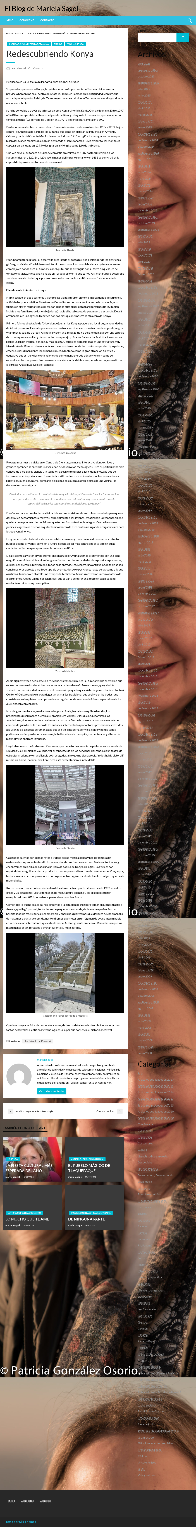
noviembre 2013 (148, 708)
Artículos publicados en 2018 (87, 1159)
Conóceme (27, 20)
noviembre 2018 (148, 523)
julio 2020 (144, 402)
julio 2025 (144, 89)
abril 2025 (144, 108)
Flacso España (146, 1251)
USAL (141, 1469)
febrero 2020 (146, 433)
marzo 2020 (145, 427)
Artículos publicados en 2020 (24, 1213)
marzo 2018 (145, 574)
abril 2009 (144, 957)
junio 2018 (144, 555)
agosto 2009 (145, 931)
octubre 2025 (146, 76)
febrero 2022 (146, 350)
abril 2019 (144, 491)
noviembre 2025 (148, 70)
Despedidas (145, 1162)
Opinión (143, 1328)
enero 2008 (145, 1053)
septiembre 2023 (148, 229)
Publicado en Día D (149, 1366)
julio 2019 (144, 472)
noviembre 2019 (148, 446)
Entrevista (144, 1220)
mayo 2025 (145, 101)
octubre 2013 (146, 714)
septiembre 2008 (148, 1002)
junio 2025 (144, 95)
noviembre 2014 (148, 695)
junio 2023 (144, 248)
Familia (142, 1232)
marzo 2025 (145, 114)
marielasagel (19, 68)
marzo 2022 (145, 344)
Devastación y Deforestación (155, 1175)
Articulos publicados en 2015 (156, 1085)
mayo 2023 (145, 255)
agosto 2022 (145, 312)
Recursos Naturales (150, 1398)
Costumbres (145, 1143)
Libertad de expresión (151, 1290)
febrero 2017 (146, 657)
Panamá (143, 1334)
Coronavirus (145, 1130)
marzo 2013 (145, 727)
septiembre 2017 (148, 612)
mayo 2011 (145, 816)
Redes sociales (147, 1405)
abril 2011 (144, 823)
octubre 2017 (146, 606)
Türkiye (58, 44)
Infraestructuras (148, 1270)
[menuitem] (9, 20)
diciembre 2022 (147, 287)
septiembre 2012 (148, 746)
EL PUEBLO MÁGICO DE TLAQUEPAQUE (89, 1168)
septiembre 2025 (148, 82)
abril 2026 (144, 63)
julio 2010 (144, 867)
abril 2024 (144, 185)
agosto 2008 (145, 1008)
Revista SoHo (146, 1424)
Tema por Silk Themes (20, 1522)
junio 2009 (144, 944)
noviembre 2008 (148, 989)
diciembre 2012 (147, 734)
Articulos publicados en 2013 (156, 1079)
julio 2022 (144, 319)
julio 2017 (144, 625)
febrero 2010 (146, 893)
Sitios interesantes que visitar (155, 1443)
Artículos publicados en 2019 (156, 1111)
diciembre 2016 (147, 670)
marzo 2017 (145, 650)
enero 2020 (145, 440)
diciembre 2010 (147, 842)
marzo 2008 (145, 1040)
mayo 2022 (145, 331)
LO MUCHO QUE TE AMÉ (27, 1219)
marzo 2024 (145, 191)
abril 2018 (144, 567)
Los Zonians (145, 1315)
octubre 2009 (146, 919)
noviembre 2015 (148, 682)
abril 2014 (144, 702)
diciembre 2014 (147, 689)
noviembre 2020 (148, 376)
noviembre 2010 (148, 848)
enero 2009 (145, 976)
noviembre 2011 (148, 784)
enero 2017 (145, 663)
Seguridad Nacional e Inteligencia (158, 1430)
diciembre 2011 (147, 778)
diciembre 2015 (147, 676)
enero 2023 (145, 280)
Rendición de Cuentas (151, 1411)
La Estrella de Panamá (38, 1041)
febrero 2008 (146, 1046)
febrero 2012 (146, 765)
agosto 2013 (145, 721)
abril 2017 (144, 644)
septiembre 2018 (148, 536)
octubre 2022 (146, 299)
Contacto (47, 20)
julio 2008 (144, 1014)
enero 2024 (145, 204)
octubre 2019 (146, 453)
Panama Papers (147, 1341)
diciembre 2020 (147, 370)
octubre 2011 (146, 791)
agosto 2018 (145, 542)
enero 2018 (145, 587)
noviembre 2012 (148, 740)
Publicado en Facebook (152, 1385)
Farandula (144, 1239)
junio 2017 (144, 631)
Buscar (142, 30)
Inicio (9, 20)
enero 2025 (145, 127)
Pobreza (143, 1347)
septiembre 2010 (148, 861)
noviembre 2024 (148, 140)
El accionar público (149, 1194)
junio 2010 (144, 874)
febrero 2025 (146, 121)
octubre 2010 (146, 855)
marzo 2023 (145, 267)
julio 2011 (144, 804)
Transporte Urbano (150, 1449)
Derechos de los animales (153, 1156)
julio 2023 (144, 242)
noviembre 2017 (148, 599)
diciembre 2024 (147, 133)
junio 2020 (144, 408)
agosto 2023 (145, 235)
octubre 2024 (146, 146)
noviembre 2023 (148, 216)
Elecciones (144, 1207)
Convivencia (145, 1124)
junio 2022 (144, 325)
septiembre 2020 (148, 389)
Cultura (13, 1159)
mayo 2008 (145, 1027)
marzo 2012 (145, 759)
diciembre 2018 (147, 517)
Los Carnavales (147, 1309)
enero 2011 (145, 836)
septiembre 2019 (148, 459)
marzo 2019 (145, 497)
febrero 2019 (146, 504)
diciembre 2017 (147, 593)
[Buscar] (182, 37)
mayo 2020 (145, 414)
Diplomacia (145, 1181)
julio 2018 (144, 548)
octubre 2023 (146, 223)
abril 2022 (144, 338)
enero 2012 (145, 772)
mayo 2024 (145, 178)
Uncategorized (147, 1462)
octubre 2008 (146, 995)
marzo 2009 (145, 963)
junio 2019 (144, 478)
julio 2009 (144, 938)
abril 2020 (144, 421)
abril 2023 (144, 261)
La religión (144, 1283)
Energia (142, 1213)
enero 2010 (145, 899)
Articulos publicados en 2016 (156, 1092)
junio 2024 (144, 172)
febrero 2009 (146, 970)
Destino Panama (148, 1168)
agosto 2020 (145, 395)
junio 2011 (144, 810)
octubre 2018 (146, 529)
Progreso (143, 1360)
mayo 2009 (145, 951)
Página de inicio (14, 33)
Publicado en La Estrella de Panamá (46, 33)
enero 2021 (145, 363)
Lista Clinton (145, 1296)
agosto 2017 (145, 619)
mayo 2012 (145, 753)
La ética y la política (150, 1277)
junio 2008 (144, 1021)
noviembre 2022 (148, 293)
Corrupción (145, 1137)
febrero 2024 (146, 197)
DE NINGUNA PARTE (86, 1219)
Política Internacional (151, 1354)
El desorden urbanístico (152, 1200)
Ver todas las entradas (51, 1091)
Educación (144, 1188)
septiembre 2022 (148, 306)
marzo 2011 (145, 829)
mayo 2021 (145, 357)
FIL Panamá (145, 1245)
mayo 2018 (145, 561)
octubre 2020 (146, 382)
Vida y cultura (75, 44)
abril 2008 (144, 1034)
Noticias (143, 1322)
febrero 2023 (146, 274)
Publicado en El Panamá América (158, 1373)
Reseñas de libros (148, 1417)
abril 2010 (144, 887)
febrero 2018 (146, 580)
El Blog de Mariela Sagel (41, 8)
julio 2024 (144, 165)
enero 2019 (145, 510)
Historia (143, 1264)
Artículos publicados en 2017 (156, 1098)
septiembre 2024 (148, 153)
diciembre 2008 (147, 982)
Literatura (144, 1302)
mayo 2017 (145, 638)
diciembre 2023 (147, 210)
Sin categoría (146, 1437)
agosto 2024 (145, 159)
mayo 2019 (145, 485)
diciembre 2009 (147, 906)
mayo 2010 (145, 880)
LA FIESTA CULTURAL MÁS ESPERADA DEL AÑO (28, 1168)
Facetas (142, 1226)
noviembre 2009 (148, 912)
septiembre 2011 (148, 797)
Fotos (141, 1258)
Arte (140, 1073)
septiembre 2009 (148, 925)
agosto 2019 (145, 465)
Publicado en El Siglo (150, 1379)
